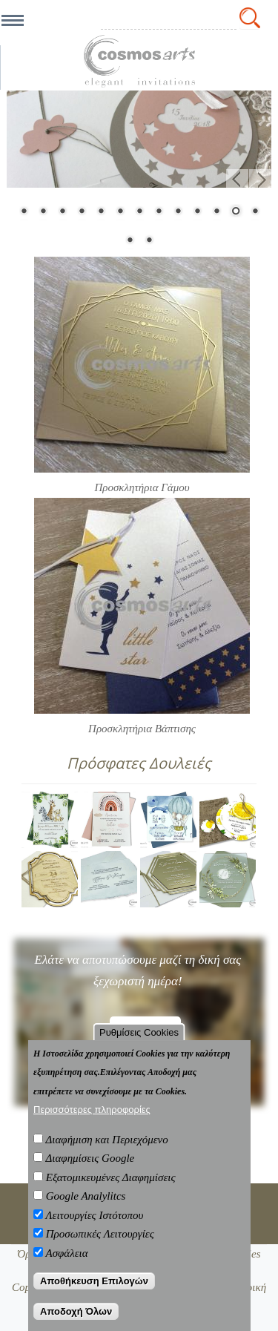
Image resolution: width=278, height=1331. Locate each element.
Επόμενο (260, 180)
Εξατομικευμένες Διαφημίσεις (111, 1177)
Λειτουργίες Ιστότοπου (94, 1215)
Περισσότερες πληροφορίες (91, 1109)
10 (197, 212)
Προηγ (237, 180)
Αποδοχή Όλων (76, 1311)
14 (130, 241)
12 (236, 212)
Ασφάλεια (66, 1253)
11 (216, 212)
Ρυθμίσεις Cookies (139, 1032)
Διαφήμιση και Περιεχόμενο (106, 1140)
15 (149, 241)
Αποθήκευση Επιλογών (94, 1280)
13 (255, 212)
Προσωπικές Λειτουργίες (100, 1234)
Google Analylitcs (86, 1196)
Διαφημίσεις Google (89, 1158)
